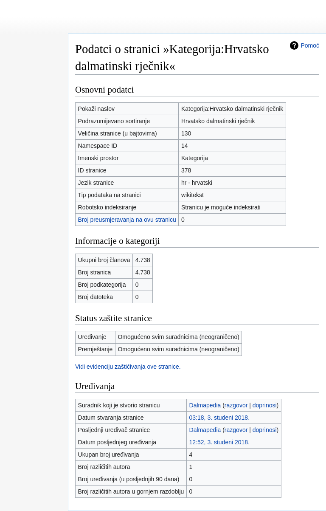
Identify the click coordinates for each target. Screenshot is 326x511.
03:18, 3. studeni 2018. (219, 417)
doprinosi (265, 405)
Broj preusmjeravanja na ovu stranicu (127, 219)
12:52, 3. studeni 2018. (219, 442)
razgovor (236, 405)
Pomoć (310, 45)
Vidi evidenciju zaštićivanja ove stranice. (128, 366)
